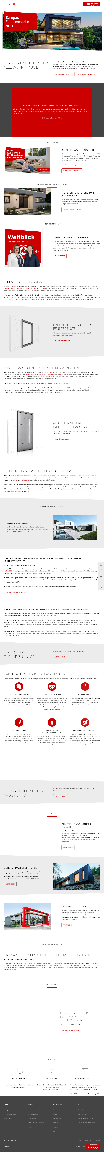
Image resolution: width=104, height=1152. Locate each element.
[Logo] (91, 4)
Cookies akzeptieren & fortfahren (52, 118)
